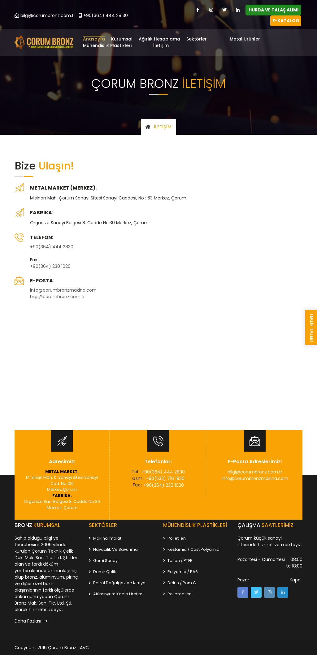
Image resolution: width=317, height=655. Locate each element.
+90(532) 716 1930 (165, 478)
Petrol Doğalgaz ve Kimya (117, 582)
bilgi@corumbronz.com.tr (45, 15)
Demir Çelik (102, 571)
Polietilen (174, 538)
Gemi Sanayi (104, 560)
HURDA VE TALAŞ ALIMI (273, 10)
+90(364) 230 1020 (50, 266)
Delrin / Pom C (179, 582)
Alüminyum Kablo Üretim (115, 593)
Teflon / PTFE (177, 560)
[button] (205, 39)
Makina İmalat (105, 538)
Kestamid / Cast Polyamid (191, 549)
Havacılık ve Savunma (113, 549)
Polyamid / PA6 (180, 571)
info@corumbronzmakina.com (63, 289)
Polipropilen (177, 593)
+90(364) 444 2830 (51, 246)
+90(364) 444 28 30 (103, 15)
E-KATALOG (285, 21)
